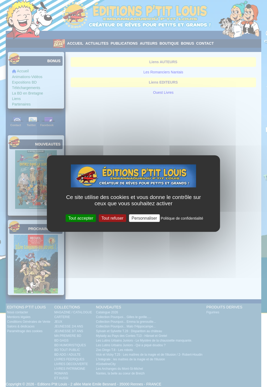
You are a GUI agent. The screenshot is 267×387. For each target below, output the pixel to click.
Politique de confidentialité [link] (182, 218)
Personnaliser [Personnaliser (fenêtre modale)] (144, 218)
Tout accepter (80, 218)
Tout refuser (112, 218)
